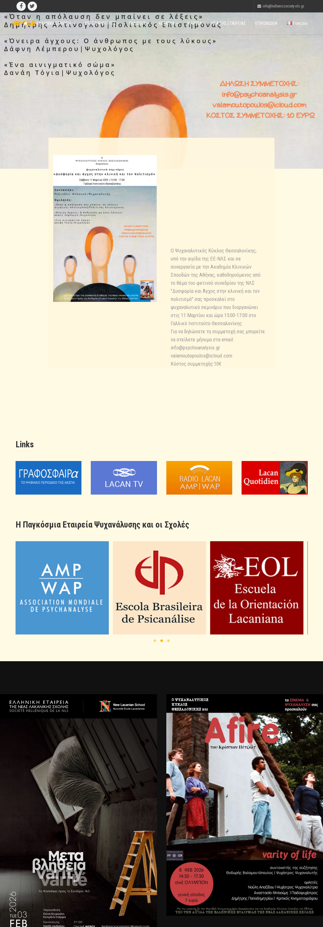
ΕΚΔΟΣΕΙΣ (139, 23)
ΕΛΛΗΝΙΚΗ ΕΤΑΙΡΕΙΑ (56, 23)
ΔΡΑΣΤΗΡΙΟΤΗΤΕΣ (102, 23)
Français (297, 23)
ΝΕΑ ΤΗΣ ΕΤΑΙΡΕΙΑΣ (228, 23)
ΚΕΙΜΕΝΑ (168, 23)
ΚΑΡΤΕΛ (195, 23)
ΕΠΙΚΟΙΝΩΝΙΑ (266, 23)
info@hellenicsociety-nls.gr (283, 6)
